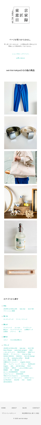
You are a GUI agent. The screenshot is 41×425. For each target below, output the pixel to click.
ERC (31, 350)
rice (23, 380)
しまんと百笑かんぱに (26, 368)
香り (20, 331)
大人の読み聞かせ (16, 340)
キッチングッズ (8, 319)
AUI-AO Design (29, 356)
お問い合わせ (20, 58)
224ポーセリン (29, 378)
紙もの (5, 329)
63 (11, 370)
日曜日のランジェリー (10, 362)
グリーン (13, 331)
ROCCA (19, 356)
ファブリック (27, 327)
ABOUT (14, 408)
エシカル (17, 327)
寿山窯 (27, 358)
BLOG (25, 408)
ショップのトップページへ (20, 54)
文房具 (5, 331)
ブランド (6, 345)
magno (5, 366)
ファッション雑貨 (9, 311)
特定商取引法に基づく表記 (30, 413)
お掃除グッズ (28, 329)
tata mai (22, 309)
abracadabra (7, 382)
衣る (4, 306)
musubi (22, 372)
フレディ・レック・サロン (17, 364)
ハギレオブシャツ (9, 352)
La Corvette (25, 376)
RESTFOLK (21, 352)
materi (29, 380)
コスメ (5, 340)
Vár (4, 364)
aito (12, 366)
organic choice (25, 362)
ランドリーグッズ (16, 329)
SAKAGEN (19, 374)
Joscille (16, 380)
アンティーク (7, 327)
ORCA (14, 368)
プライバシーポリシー (9, 413)
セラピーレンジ (8, 374)
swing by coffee (17, 358)
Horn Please (7, 350)
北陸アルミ (31, 352)
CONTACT (36, 408)
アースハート (15, 354)
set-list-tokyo (20, 366)
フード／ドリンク (21, 319)
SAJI (29, 366)
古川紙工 (6, 368)
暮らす (5, 324)
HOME (3, 408)
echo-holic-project (21, 350)
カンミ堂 (6, 358)
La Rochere (7, 380)
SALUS (5, 354)
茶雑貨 (5, 370)
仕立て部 (31, 309)
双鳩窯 (17, 370)
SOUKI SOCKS (8, 356)
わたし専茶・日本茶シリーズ (12, 360)
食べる (5, 316)
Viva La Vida (26, 354)
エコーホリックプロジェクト (12, 378)
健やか (5, 337)
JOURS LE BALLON (10, 309)
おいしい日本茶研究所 (10, 372)
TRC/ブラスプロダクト (10, 376)
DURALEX (31, 364)
